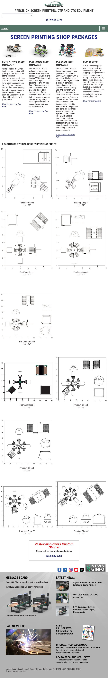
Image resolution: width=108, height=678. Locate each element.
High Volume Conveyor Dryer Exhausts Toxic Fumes (87, 583)
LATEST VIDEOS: (16, 626)
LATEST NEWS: (65, 577)
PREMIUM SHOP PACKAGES (65, 63)
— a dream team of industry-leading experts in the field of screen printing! (73, 659)
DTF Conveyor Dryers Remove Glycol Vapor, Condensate (84, 609)
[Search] (31, 15)
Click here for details (92, 101)
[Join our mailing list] (95, 567)
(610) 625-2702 (54, 19)
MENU (4, 28)
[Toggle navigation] (103, 28)
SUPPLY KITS (90, 62)
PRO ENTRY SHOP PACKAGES (39, 63)
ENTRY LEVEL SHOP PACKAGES (13, 63)
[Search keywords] (15, 15)
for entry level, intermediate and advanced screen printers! (78, 649)
